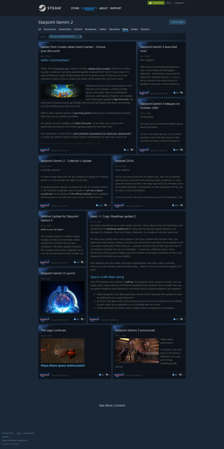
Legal (18, 433)
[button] (65, 37)
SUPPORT (115, 8)
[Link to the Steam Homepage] (52, 10)
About (103, 8)
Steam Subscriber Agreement (14, 440)
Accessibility (28, 433)
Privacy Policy (8, 433)
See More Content (112, 405)
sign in (168, 3)
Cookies (5, 437)
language (178, 3)
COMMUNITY (89, 8)
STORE (75, 8)
